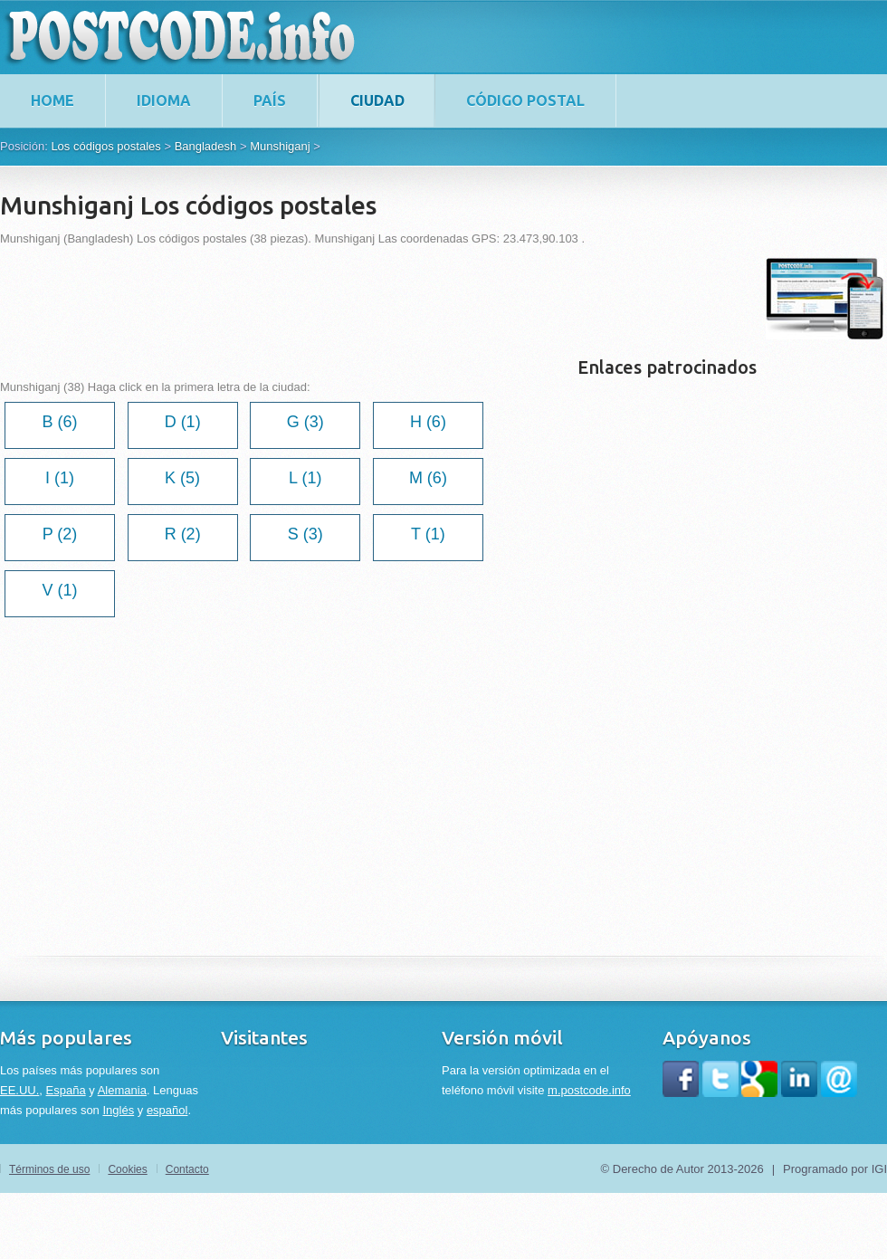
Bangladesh (206, 146)
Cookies (127, 1169)
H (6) (428, 422)
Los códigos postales (105, 146)
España (66, 1090)
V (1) (59, 590)
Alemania (122, 1090)
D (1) (183, 422)
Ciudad (377, 100)
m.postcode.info (589, 1090)
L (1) (305, 478)
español (167, 1110)
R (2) (183, 534)
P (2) (60, 534)
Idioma (164, 100)
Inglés (118, 1110)
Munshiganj (280, 146)
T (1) (428, 534)
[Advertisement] (329, 298)
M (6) (428, 478)
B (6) (59, 422)
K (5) (182, 478)
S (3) (305, 534)
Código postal (525, 100)
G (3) (305, 422)
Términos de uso (49, 1169)
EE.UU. (19, 1090)
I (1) (59, 478)
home (52, 100)
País (269, 100)
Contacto (187, 1169)
